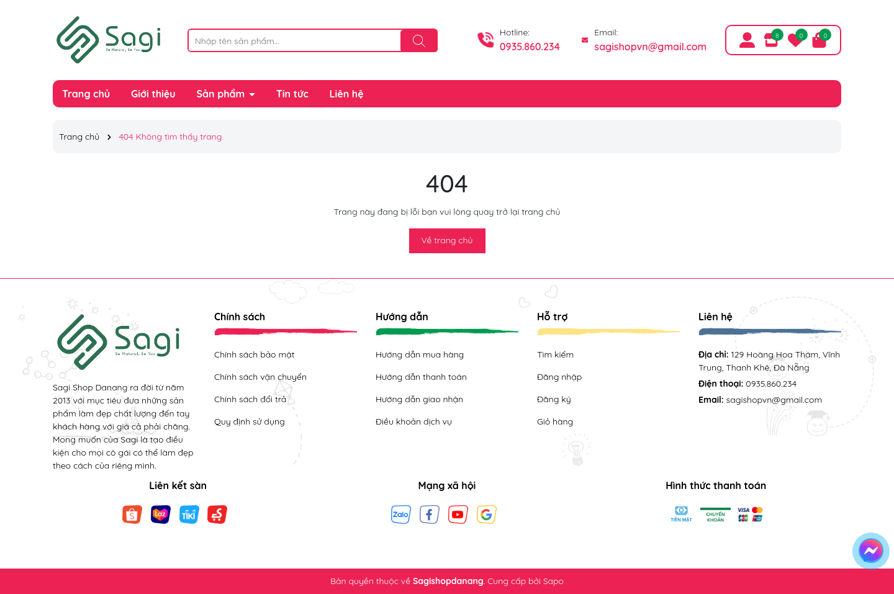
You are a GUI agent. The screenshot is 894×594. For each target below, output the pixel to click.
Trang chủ (86, 94)
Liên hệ (347, 94)
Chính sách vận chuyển (260, 376)
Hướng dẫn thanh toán (421, 376)
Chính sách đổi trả (250, 399)
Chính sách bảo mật (254, 354)
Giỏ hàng (555, 421)
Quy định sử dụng (249, 421)
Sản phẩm (222, 94)
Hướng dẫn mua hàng (420, 354)
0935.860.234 (530, 46)
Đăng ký (554, 399)
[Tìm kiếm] (419, 41)
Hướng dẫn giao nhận (419, 399)
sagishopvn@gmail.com (650, 46)
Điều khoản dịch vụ (414, 421)
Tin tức (292, 94)
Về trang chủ (447, 240)
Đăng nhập (559, 376)
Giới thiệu (153, 94)
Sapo (553, 581)
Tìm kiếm (555, 354)
